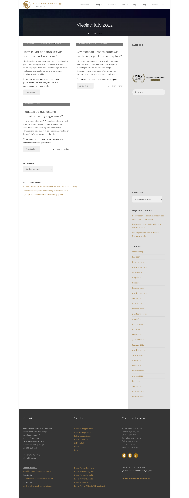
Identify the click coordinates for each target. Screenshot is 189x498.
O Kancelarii (79, 443)
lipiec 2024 (137, 283)
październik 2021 (139, 350)
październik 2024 (139, 268)
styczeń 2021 (137, 387)
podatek (43, 226)
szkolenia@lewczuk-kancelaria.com (38, 479)
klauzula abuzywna (43, 126)
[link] (163, 5)
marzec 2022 (137, 324)
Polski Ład (52, 226)
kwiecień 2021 (138, 371)
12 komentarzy (116, 133)
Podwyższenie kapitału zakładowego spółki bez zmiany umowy (50, 273)
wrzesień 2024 (138, 273)
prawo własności (104, 127)
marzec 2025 (137, 252)
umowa (39, 129)
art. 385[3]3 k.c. (44, 123)
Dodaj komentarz (62, 235)
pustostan (62, 226)
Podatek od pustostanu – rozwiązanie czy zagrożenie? (44, 200)
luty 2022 (136, 330)
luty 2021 (136, 381)
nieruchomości (32, 226)
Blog (76, 450)
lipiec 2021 (136, 366)
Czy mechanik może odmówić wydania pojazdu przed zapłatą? (99, 99)
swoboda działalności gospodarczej (38, 229)
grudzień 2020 (138, 392)
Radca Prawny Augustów (84, 472)
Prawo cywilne (48, 87)
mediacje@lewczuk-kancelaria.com (38, 486)
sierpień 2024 (138, 278)
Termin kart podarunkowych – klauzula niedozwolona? (45, 97)
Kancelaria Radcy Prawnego (47, 3)
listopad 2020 (138, 397)
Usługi (77, 447)
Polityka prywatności (82, 436)
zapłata (115, 127)
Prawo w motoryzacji (102, 87)
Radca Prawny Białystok (84, 468)
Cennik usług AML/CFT (84, 432)
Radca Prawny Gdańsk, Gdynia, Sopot (89, 486)
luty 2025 (136, 257)
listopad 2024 (138, 262)
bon (53, 123)
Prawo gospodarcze (35, 187)
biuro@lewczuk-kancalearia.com (37, 471)
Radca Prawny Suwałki (83, 475)
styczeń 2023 (137, 299)
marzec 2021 (137, 376)
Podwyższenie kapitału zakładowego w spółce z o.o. (45, 277)
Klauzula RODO (81, 440)
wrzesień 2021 (138, 355)
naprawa (91, 127)
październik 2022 (139, 314)
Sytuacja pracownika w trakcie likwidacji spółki (43, 281)
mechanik (83, 127)
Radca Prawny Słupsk (83, 483)
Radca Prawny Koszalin (83, 479)
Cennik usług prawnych (83, 429)
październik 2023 (139, 293)
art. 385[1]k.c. (31, 123)
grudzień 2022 (138, 304)
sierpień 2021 (137, 361)
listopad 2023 (138, 288)
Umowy (59, 87)
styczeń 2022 (137, 335)
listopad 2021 (138, 345)
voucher (47, 129)
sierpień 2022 (137, 319)
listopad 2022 (138, 309)
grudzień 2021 (138, 340)
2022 (94, 33)
